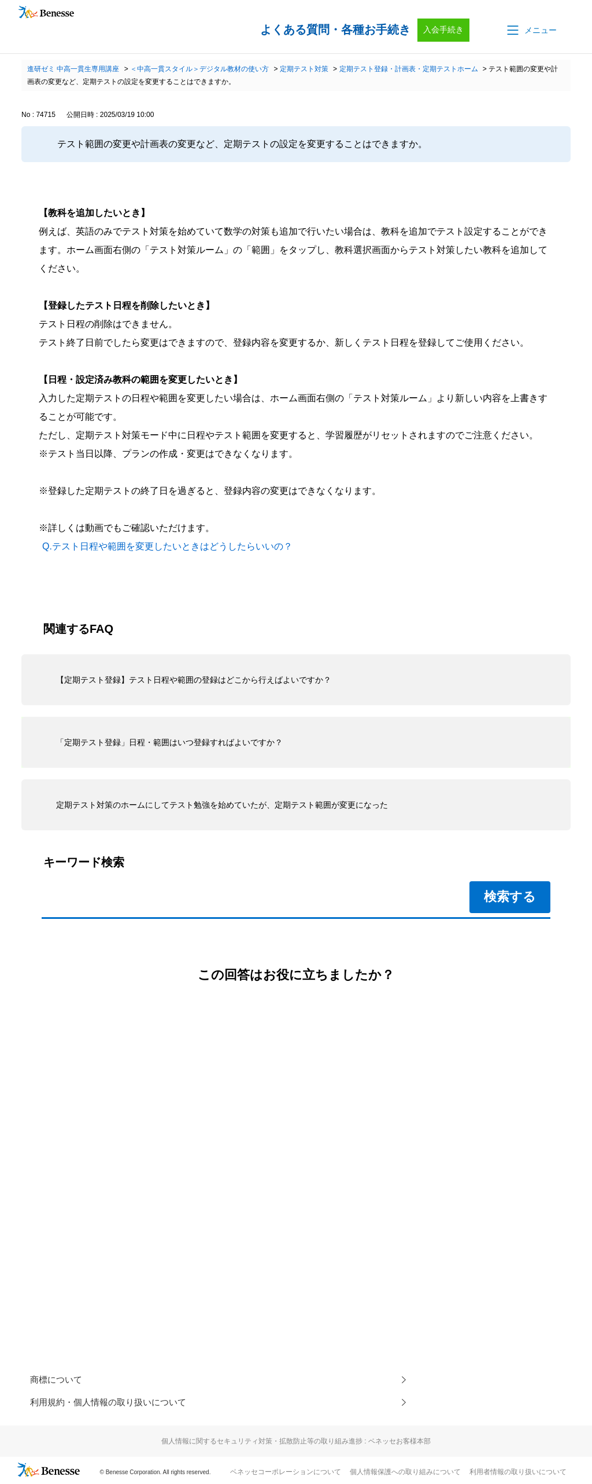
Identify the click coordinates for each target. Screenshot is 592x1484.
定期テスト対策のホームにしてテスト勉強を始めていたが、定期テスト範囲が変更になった (222, 804)
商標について (58, 1380)
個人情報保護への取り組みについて (405, 1473)
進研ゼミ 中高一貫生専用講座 (73, 69)
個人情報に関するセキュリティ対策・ (296, 1442)
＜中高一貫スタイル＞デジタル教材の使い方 (199, 69)
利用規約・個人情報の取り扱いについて (113, 1403)
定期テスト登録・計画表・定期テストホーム (408, 69)
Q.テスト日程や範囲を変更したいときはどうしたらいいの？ (167, 546)
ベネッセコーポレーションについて (285, 1473)
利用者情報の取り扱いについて (518, 1473)
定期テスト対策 (304, 69)
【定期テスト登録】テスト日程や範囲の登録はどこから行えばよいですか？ (193, 679)
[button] (531, 30)
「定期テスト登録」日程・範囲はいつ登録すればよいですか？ (169, 742)
